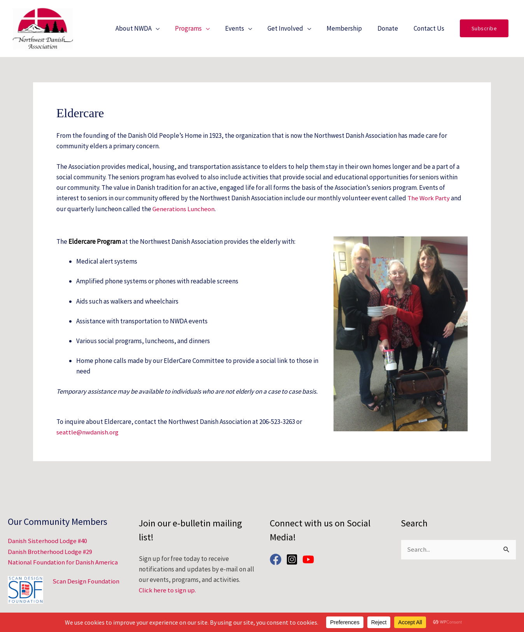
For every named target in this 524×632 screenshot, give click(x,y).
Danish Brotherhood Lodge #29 (50, 552)
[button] (484, 31)
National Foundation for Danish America (63, 562)
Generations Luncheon (183, 212)
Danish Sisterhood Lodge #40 (48, 541)
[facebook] (277, 560)
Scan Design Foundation (86, 581)
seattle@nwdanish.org (87, 435)
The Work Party (428, 202)
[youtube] (310, 560)
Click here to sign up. (167, 591)
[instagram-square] (293, 560)
